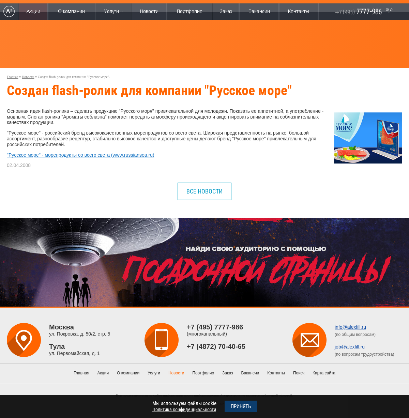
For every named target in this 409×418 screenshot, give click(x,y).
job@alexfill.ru (350, 347)
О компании (128, 373)
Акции (103, 373)
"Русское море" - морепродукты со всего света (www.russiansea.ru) (80, 155)
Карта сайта (324, 373)
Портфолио (203, 373)
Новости (28, 77)
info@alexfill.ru (350, 327)
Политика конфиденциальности (184, 409)
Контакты (276, 373)
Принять (241, 406)
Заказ (227, 373)
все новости (204, 191)
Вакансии (250, 373)
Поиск (298, 373)
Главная (12, 77)
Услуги (154, 373)
